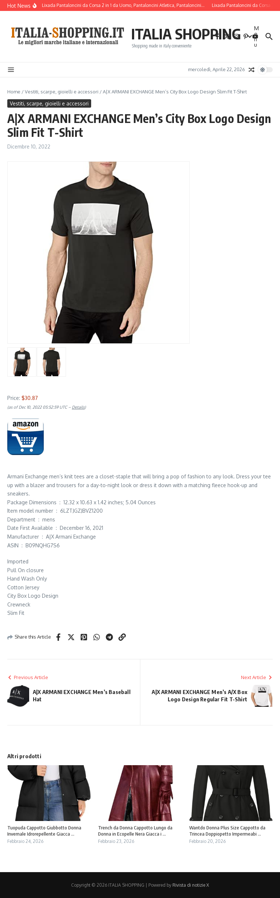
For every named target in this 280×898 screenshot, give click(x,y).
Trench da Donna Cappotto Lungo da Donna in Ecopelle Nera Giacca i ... (135, 831)
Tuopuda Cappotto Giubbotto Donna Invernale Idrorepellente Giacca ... (44, 831)
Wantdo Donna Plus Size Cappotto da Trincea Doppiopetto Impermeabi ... (227, 831)
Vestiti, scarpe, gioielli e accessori (61, 92)
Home (13, 92)
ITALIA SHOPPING (186, 33)
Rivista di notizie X (190, 885)
